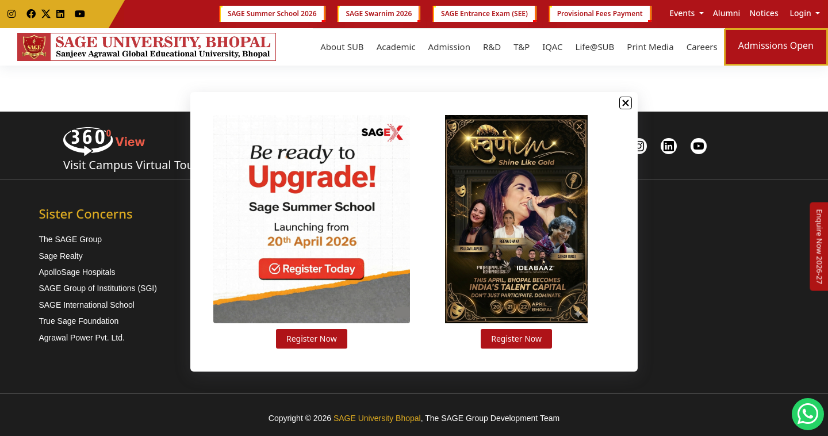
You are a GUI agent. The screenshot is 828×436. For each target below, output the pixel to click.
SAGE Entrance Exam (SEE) (484, 14)
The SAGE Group (70, 239)
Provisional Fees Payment (600, 14)
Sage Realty (60, 256)
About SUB (341, 46)
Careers (702, 46)
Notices (763, 12)
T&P (521, 46)
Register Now (311, 338)
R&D (492, 46)
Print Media (650, 46)
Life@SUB (595, 46)
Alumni (727, 12)
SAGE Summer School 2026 (272, 14)
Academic (396, 46)
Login (801, 12)
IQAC (552, 46)
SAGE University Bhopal (377, 418)
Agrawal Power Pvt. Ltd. (81, 337)
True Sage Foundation (78, 321)
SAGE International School (87, 304)
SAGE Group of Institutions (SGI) (97, 288)
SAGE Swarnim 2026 (378, 14)
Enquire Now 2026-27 (819, 246)
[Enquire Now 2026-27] (819, 246)
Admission (449, 46)
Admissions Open (776, 45)
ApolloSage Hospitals (77, 272)
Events (682, 12)
